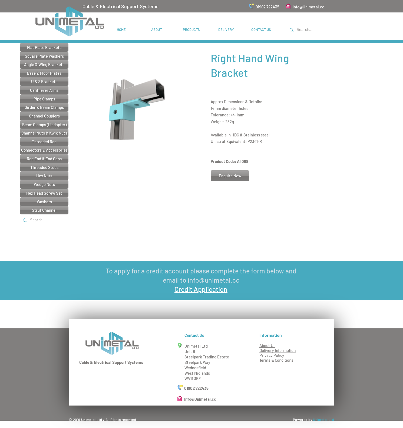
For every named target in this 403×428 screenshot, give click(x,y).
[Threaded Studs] (44, 167)
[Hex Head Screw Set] (44, 193)
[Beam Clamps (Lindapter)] (44, 124)
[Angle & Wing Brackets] (44, 64)
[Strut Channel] (44, 210)
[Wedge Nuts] (44, 184)
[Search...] (313, 29)
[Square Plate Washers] (44, 56)
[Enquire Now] (230, 175)
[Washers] (44, 201)
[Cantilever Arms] (44, 90)
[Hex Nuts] (44, 175)
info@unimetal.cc (213, 280)
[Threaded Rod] (44, 141)
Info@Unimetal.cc (308, 6)
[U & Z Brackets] (44, 81)
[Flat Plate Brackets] (44, 47)
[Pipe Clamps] (44, 98)
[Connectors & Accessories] (44, 150)
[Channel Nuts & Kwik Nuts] (44, 133)
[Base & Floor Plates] (44, 73)
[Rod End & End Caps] (44, 158)
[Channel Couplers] (44, 116)
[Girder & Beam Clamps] (44, 107)
